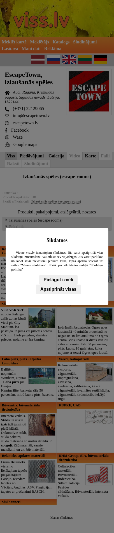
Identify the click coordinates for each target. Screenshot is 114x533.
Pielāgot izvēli (58, 279)
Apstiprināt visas (58, 289)
